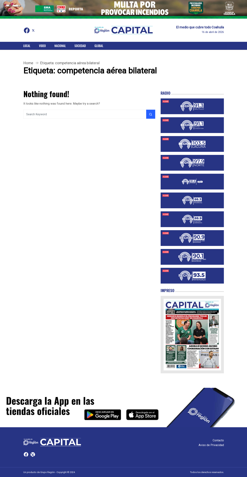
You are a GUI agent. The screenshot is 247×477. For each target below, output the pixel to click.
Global (98, 46)
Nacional (60, 46)
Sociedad (80, 46)
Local (26, 46)
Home (28, 63)
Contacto (218, 440)
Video (42, 46)
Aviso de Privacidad (211, 445)
